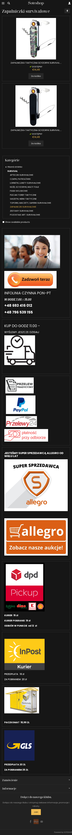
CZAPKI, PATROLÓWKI (20, 179)
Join (36, 812)
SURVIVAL (12, 171)
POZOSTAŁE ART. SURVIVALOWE (25, 214)
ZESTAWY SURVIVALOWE (21, 210)
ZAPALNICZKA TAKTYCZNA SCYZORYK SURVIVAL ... (36, 62)
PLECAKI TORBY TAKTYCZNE (23, 194)
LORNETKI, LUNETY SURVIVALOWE (25, 182)
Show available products (16, 222)
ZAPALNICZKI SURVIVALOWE (23, 206)
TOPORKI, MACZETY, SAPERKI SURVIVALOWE (30, 202)
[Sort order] (67, 11)
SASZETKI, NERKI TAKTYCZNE (23, 198)
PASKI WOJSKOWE (19, 190)
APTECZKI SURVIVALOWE (21, 174)
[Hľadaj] (8, 3)
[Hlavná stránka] (36, 3)
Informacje (36, 788)
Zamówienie (36, 780)
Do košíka (36, 76)
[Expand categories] (3, 3)
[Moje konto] (69, 3)
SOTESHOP (68, 832)
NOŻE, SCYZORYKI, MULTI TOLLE (24, 186)
